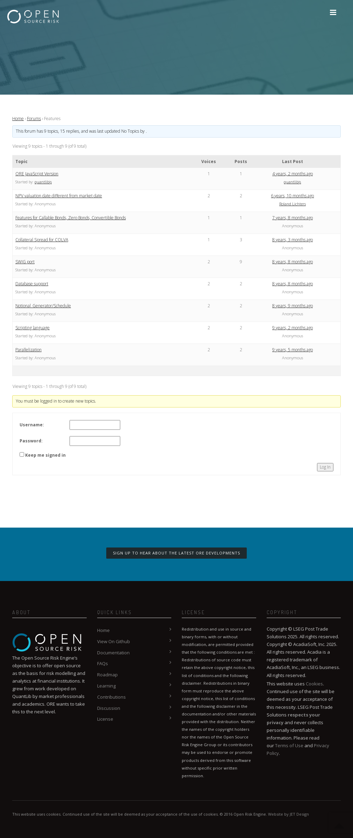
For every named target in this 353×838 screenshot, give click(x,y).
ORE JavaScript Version (36, 174)
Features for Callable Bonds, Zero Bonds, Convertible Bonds (70, 218)
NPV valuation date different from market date (58, 196)
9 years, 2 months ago (292, 328)
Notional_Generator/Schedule (43, 306)
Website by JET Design (288, 814)
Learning (106, 686)
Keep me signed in (45, 455)
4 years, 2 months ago (292, 174)
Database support (31, 284)
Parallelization (28, 350)
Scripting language (32, 328)
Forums (34, 119)
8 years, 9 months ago (292, 306)
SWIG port (25, 262)
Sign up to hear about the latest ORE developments (176, 553)
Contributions (111, 697)
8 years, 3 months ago (292, 240)
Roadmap (107, 674)
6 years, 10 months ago (292, 196)
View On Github (113, 641)
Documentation (113, 652)
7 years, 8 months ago (292, 218)
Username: (32, 425)
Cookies (314, 684)
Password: (31, 441)
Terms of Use (289, 745)
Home (18, 119)
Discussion (108, 708)
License (105, 719)
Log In (325, 467)
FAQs (102, 663)
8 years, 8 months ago (292, 262)
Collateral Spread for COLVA (41, 240)
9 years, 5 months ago (292, 350)
